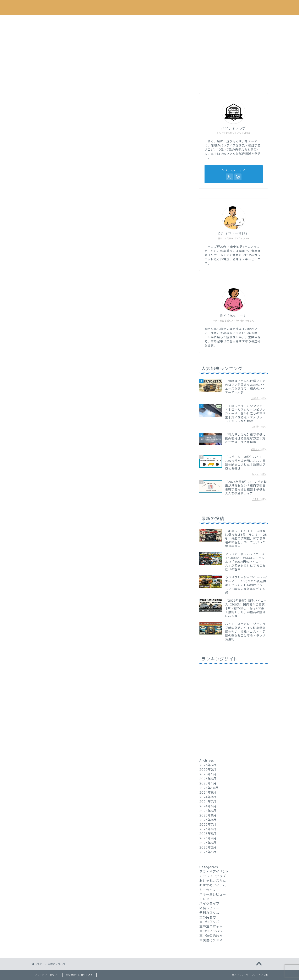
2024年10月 (208, 788)
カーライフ (130, 20)
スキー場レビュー (212, 894)
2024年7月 (207, 801)
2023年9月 (207, 815)
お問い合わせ (248, 20)
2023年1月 (207, 852)
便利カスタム (209, 913)
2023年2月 (207, 847)
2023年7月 (207, 824)
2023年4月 (207, 838)
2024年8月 (207, 797)
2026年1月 (207, 774)
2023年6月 (207, 829)
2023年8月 (207, 820)
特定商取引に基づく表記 (79, 975)
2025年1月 (207, 783)
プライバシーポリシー (46, 975)
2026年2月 (207, 769)
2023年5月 (207, 833)
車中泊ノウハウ (90, 20)
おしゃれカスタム (212, 880)
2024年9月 (207, 792)
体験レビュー (209, 908)
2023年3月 (207, 843)
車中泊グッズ (209, 922)
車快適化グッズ (211, 940)
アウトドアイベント (214, 871)
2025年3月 (207, 779)
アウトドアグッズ (212, 876)
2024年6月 (207, 806)
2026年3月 (207, 765)
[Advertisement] (233, 57)
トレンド (208, 20)
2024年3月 (207, 811)
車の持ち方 (207, 917)
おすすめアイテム (169, 20)
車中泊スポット (211, 926)
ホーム (51, 20)
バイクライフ (209, 903)
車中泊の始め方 (211, 935)
